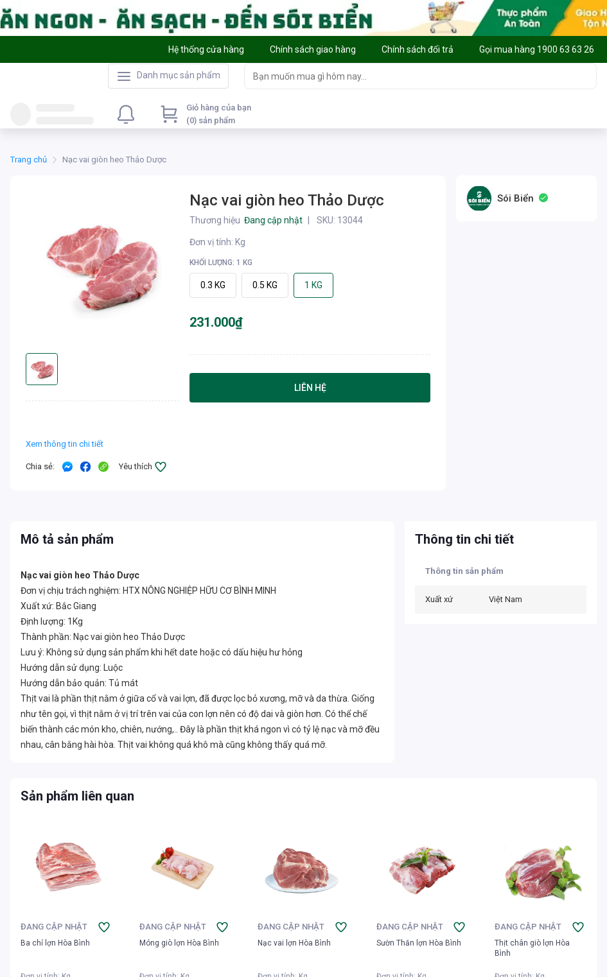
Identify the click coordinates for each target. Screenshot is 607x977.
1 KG (313, 285)
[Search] (583, 75)
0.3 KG (212, 285)
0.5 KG (264, 285)
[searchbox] (408, 76)
